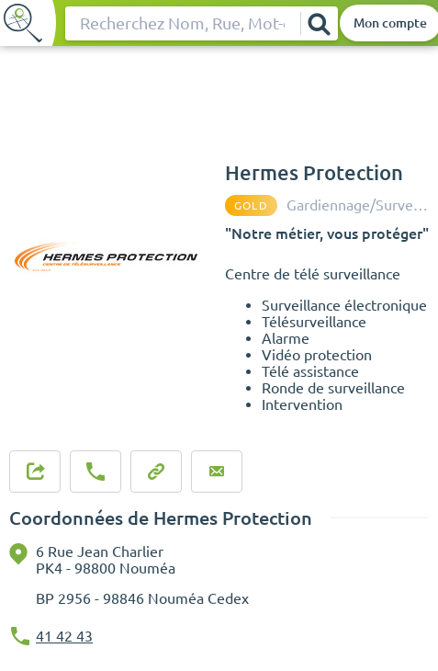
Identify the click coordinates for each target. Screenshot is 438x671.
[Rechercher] (318, 23)
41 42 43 (64, 636)
